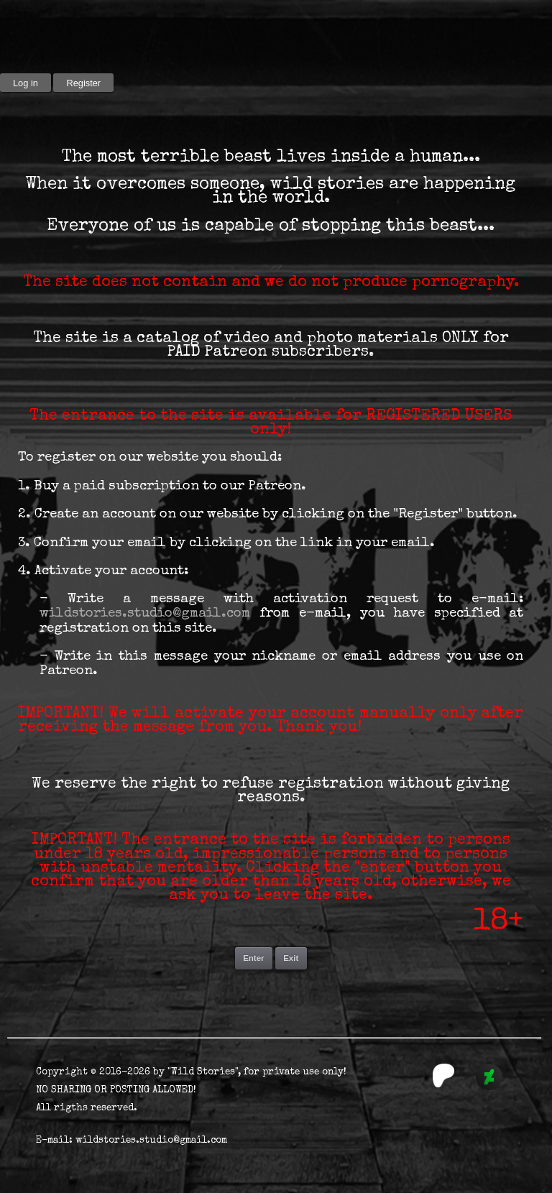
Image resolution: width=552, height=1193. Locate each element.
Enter (253, 958)
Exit (290, 958)
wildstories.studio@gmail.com (145, 614)
